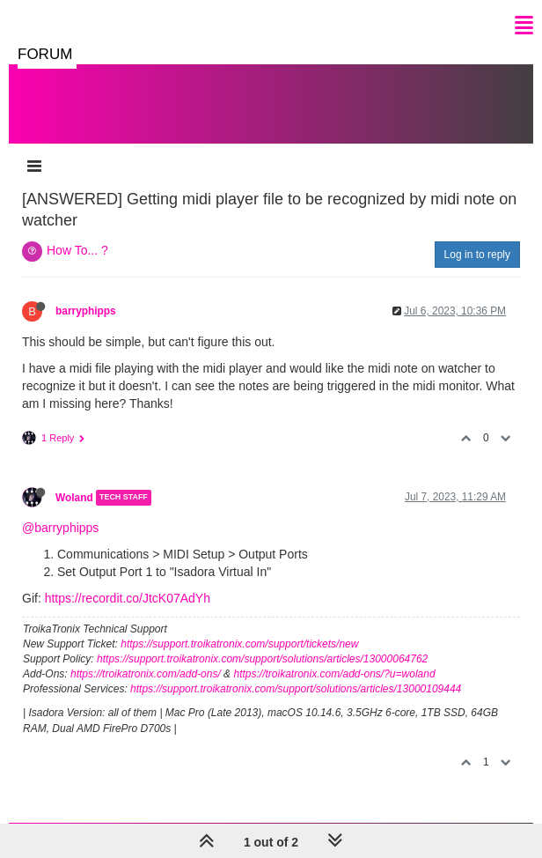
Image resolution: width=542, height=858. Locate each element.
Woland (74, 498)
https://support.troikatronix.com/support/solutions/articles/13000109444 (295, 689)
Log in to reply (477, 254)
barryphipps (85, 311)
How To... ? (77, 250)
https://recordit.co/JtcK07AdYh (127, 598)
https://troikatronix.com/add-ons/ (145, 674)
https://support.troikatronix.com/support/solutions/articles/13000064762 (262, 659)
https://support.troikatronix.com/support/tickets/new (239, 644)
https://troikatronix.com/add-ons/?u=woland (334, 674)
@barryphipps (60, 528)
